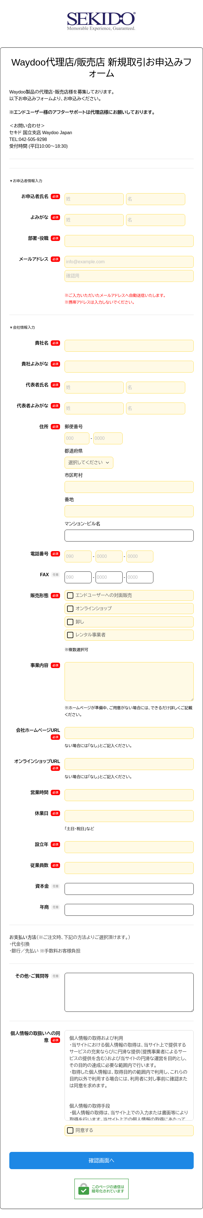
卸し (75, 622)
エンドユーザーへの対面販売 (99, 595)
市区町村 (74, 475)
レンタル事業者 (86, 635)
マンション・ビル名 (82, 523)
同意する (80, 1130)
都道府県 (74, 451)
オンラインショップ (89, 609)
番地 (69, 499)
